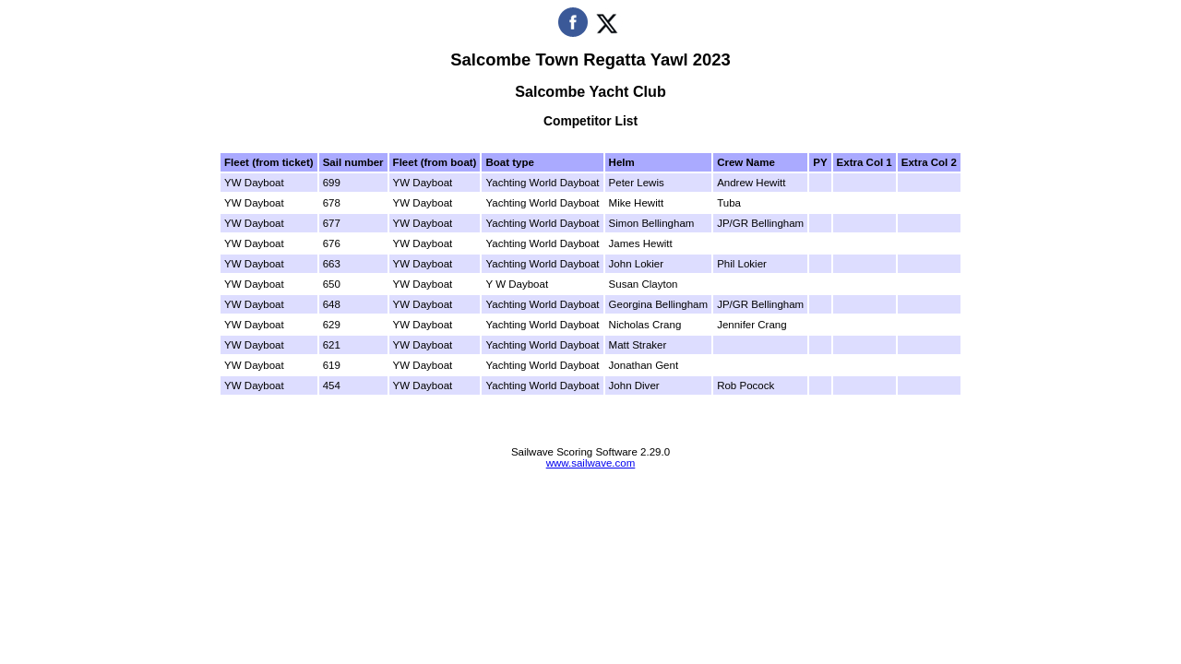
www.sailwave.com (591, 462)
